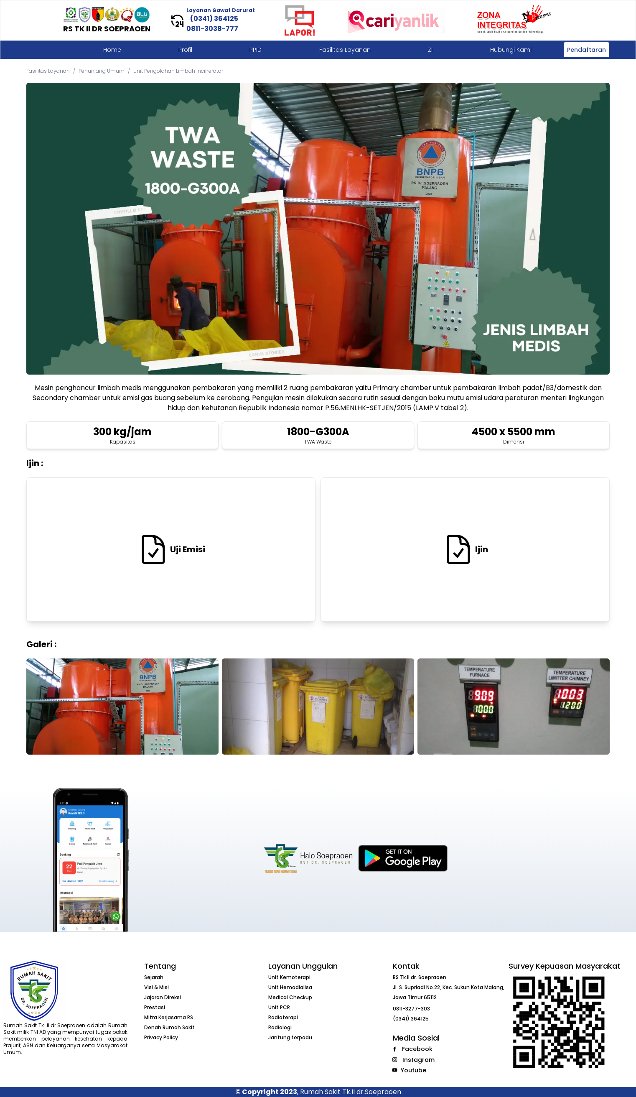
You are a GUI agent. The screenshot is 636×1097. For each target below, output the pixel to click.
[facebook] (394, 1049)
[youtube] (394, 1070)
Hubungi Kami (511, 50)
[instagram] (394, 1059)
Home (112, 50)
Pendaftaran (586, 50)
